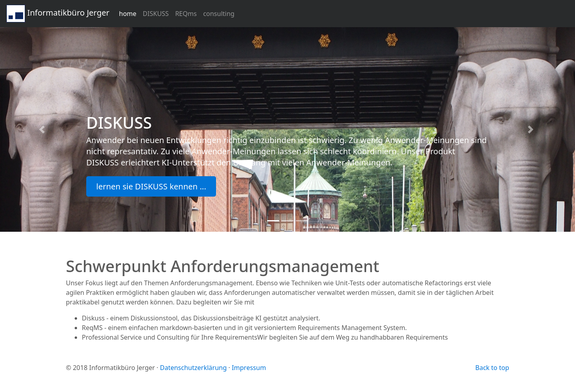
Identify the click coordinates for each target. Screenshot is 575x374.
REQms (186, 13)
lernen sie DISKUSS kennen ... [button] (151, 186)
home (128, 13)
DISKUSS (156, 13)
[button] (43, 129)
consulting (219, 13)
